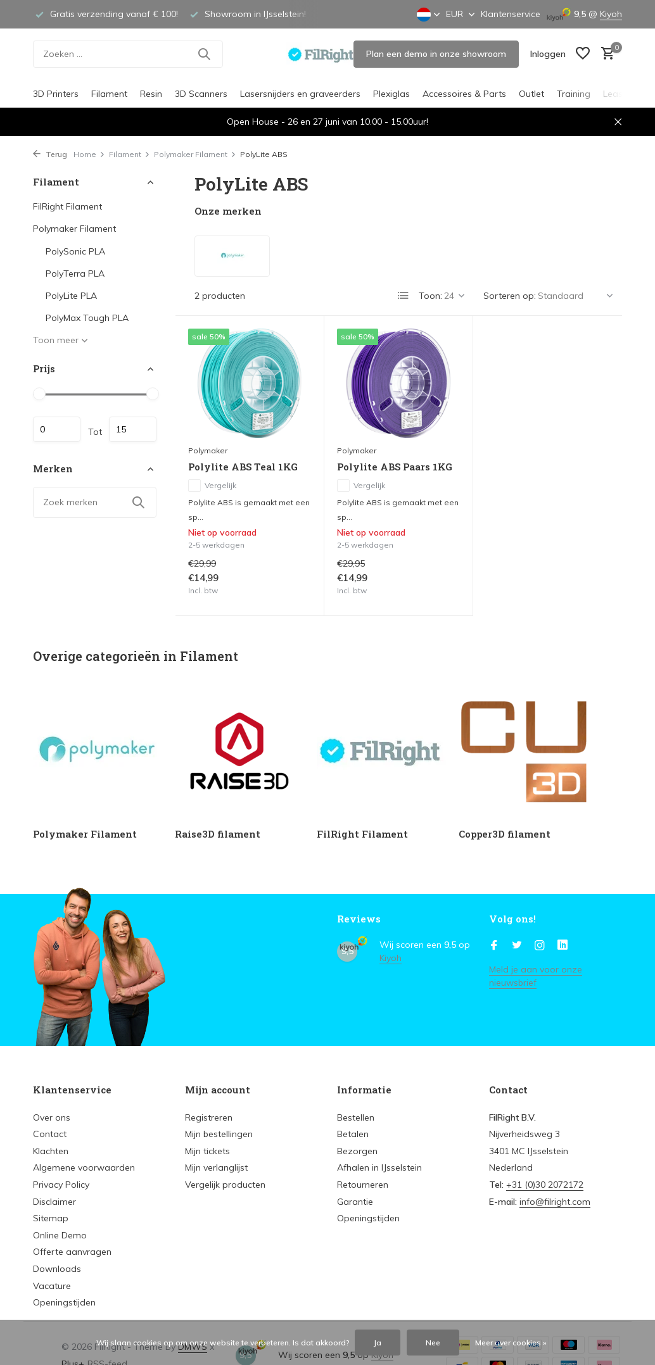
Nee (433, 1342)
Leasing (619, 93)
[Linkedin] (562, 945)
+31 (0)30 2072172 (544, 1184)
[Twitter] (517, 945)
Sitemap (50, 1218)
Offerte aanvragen (72, 1251)
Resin (151, 93)
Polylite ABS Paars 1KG (394, 467)
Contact (50, 1134)
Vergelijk (212, 485)
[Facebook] (494, 945)
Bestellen (355, 1117)
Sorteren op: (509, 295)
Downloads (57, 1268)
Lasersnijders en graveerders (300, 93)
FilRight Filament (67, 206)
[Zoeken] (128, 54)
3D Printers (56, 93)
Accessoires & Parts (464, 93)
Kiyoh (611, 14)
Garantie (355, 1201)
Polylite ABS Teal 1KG (243, 467)
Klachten (50, 1151)
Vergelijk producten (225, 1184)
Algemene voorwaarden (84, 1167)
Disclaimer (54, 1201)
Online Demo (60, 1235)
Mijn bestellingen (219, 1134)
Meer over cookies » (511, 1342)
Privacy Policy (61, 1184)
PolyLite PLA (71, 295)
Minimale (56, 429)
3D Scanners (201, 93)
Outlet (531, 93)
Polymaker (207, 450)
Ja (377, 1342)
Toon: (430, 295)
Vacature (52, 1286)
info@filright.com (554, 1201)
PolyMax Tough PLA (87, 318)
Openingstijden (64, 1302)
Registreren (208, 1117)
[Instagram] (540, 945)
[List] (403, 295)
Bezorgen (357, 1151)
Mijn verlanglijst (216, 1167)
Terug (50, 154)
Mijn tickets (207, 1151)
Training (573, 93)
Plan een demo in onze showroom (436, 54)
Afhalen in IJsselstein (379, 1167)
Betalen (353, 1134)
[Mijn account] (548, 54)
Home (89, 154)
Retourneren (362, 1184)
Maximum (132, 429)
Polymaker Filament (195, 154)
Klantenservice (510, 14)
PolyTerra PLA (75, 273)
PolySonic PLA (75, 251)
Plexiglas (391, 93)
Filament (109, 93)
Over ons (51, 1117)
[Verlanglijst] (583, 54)
